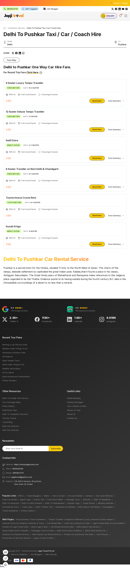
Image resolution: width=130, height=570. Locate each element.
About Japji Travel (39, 527)
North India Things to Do (13, 364)
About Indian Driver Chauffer (15, 530)
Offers (21, 496)
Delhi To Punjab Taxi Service (15, 398)
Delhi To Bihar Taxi (44, 507)
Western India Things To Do (15, 348)
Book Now (97, 101)
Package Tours (73, 499)
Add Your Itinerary (10, 430)
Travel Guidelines (10, 511)
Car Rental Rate (54, 523)
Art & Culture (8, 372)
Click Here (34, 72)
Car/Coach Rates (55, 499)
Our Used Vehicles (104, 496)
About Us (71, 414)
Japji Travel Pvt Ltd (46, 551)
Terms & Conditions (19, 554)
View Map (11, 60)
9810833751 (18, 473)
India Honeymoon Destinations (16, 376)
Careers (89, 496)
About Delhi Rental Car (95, 530)
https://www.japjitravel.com (26, 464)
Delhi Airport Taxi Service (88, 527)
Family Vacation (9, 380)
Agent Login (25, 499)
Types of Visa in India (43, 538)
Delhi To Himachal (10, 503)
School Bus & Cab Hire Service (16, 538)
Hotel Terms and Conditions (69, 530)
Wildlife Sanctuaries (11, 368)
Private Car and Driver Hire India (78, 534)
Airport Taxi (39, 499)
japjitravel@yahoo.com (21, 477)
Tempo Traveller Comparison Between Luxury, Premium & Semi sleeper (80, 519)
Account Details (75, 496)
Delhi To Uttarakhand (54, 503)
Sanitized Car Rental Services (15, 534)
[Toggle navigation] (126, 16)
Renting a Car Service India (14, 344)
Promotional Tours (10, 507)
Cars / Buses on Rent (76, 406)
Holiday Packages (75, 402)
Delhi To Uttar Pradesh (32, 503)
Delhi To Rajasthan (102, 499)
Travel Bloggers (34, 496)
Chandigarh (107, 507)
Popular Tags (73, 503)
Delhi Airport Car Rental (88, 507)
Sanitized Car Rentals (65, 507)
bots (65, 284)
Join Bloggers (36, 554)
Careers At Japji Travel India (15, 527)
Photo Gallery (8, 406)
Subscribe (56, 448)
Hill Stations (7, 356)
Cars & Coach (58, 496)
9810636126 (17, 468)
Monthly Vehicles (105, 503)
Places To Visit (73, 410)
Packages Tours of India (42, 530)
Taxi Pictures (102, 534)
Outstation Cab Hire (16, 28)
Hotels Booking (74, 398)
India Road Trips (9, 410)
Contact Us (72, 418)
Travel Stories (89, 503)
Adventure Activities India (13, 352)
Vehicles (87, 499)
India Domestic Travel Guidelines (30, 519)
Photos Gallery (27, 511)
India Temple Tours (11, 360)
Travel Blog (7, 422)
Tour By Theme (9, 418)
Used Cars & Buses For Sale (77, 523)
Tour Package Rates (11, 402)
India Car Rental (9, 499)
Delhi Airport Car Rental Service (46, 534)
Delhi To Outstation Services (15, 414)
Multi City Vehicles (10, 426)
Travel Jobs (27, 507)
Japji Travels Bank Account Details (108, 523)
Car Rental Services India (62, 527)
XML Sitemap (51, 554)
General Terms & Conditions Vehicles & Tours (23, 523)
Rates (46, 496)
